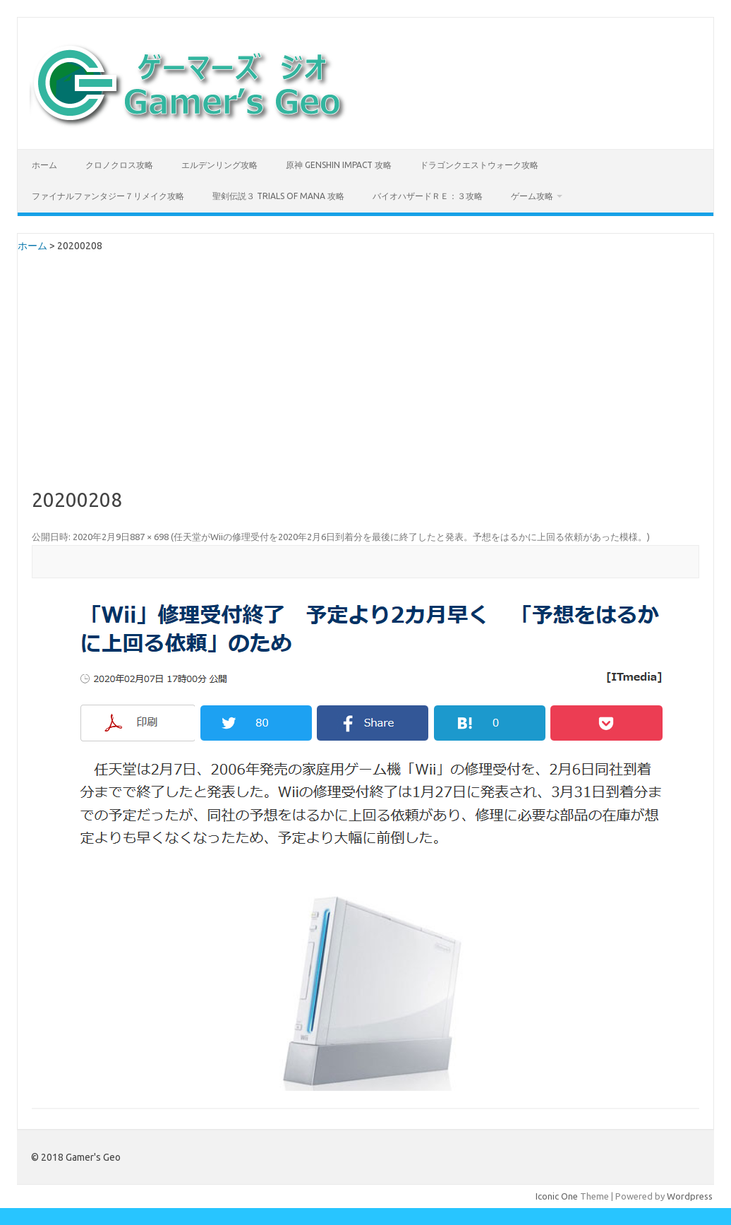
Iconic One (557, 1196)
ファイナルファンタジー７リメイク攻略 (108, 196)
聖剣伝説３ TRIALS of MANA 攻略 (278, 196)
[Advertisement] (366, 383)
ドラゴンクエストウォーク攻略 (479, 164)
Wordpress (690, 1196)
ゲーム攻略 (532, 196)
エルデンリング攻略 (219, 164)
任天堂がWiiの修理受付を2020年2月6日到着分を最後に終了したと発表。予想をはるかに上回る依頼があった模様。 (410, 537)
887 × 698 (149, 537)
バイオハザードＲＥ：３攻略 (428, 196)
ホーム (44, 164)
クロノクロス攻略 (119, 164)
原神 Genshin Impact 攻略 (339, 164)
